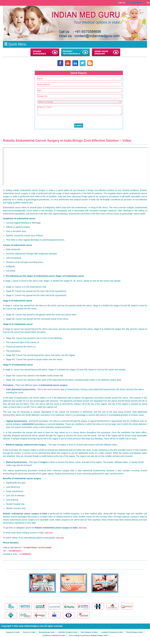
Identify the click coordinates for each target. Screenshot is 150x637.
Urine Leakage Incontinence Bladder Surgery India (88, 635)
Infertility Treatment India (67, 632)
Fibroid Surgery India (134, 632)
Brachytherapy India (46, 632)
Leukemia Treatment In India (112, 632)
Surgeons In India (12, 632)
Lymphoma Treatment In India (53, 635)
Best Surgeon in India (89, 632)
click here (83, 528)
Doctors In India (29, 632)
